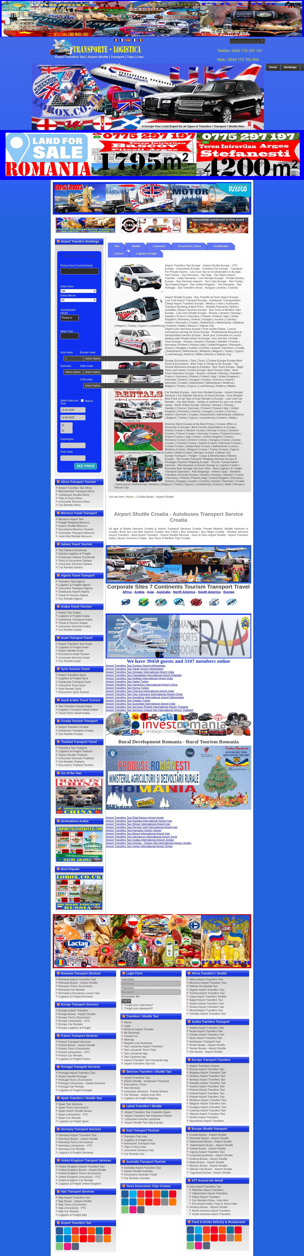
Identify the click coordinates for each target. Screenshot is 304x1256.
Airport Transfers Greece (204, 1065)
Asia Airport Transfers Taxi (205, 1186)
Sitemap (129, 1039)
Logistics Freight (146, 253)
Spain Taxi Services (70, 1104)
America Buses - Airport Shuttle (208, 1207)
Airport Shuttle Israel (70, 650)
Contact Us (130, 1036)
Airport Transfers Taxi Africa (75, 487)
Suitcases (65, 365)
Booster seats (87, 352)
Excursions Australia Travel (140, 1174)
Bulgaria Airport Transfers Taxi (207, 1072)
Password (127, 987)
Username (127, 979)
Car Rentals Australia (137, 1178)
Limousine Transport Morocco (76, 532)
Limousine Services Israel (74, 657)
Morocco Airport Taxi (70, 519)
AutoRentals (221, 246)
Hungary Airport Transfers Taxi (207, 1107)
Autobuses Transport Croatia (75, 730)
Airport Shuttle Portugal (72, 1076)
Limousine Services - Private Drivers (146, 1091)
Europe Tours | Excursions (74, 1017)
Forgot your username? (139, 1005)
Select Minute (68, 295)
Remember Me (130, 996)
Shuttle (136, 246)
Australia (163, 592)
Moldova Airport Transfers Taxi (207, 1100)
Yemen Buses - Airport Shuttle (207, 1048)
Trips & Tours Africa (70, 498)
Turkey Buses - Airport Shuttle (207, 1148)
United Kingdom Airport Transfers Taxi (81, 1166)
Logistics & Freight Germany (75, 1152)
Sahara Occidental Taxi (203, 986)
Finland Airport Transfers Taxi (207, 1089)
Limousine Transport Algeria (75, 588)
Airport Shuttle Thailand (72, 754)
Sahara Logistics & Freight (74, 553)
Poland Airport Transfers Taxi (206, 1096)
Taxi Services (132, 1087)
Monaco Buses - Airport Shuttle (208, 1165)
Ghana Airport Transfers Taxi (206, 1006)
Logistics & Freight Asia (138, 1140)
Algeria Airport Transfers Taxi (206, 989)
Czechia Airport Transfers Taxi (207, 1110)
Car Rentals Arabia (69, 629)
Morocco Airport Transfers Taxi (207, 982)
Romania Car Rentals (71, 989)
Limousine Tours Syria (72, 685)
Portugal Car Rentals (71, 1086)
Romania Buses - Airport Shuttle (78, 982)
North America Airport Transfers (211, 1210)
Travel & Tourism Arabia (72, 623)
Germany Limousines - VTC (75, 1145)
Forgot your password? (139, 1008)
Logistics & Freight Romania (75, 996)
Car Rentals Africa (69, 505)
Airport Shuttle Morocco (72, 525)
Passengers (67, 439)
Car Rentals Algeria (70, 598)
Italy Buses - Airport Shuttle (75, 1201)
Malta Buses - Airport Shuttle (206, 1162)
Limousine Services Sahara (75, 564)
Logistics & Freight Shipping (141, 1098)
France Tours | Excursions (74, 1048)
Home (273, 67)
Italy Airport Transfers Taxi (74, 1197)
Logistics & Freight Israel (73, 647)
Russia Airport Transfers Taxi (206, 1069)
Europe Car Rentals (70, 1024)
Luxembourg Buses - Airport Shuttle (211, 1155)
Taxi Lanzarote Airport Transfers (143, 1046)
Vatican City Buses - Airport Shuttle (210, 1169)
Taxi (116, 246)
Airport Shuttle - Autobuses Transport (146, 1081)
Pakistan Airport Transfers (207, 1190)
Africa (127, 592)
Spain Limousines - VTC (73, 1114)
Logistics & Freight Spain (73, 1121)
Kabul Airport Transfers (206, 1196)
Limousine (159, 246)
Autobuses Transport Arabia (75, 619)
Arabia (139, 592)
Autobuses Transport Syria (74, 681)
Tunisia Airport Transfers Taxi (207, 993)
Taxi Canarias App (135, 1056)
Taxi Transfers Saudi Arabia (75, 706)
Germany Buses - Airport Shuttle (78, 1138)
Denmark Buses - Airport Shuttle (209, 1138)
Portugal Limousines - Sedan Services (81, 1083)
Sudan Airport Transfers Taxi (206, 1003)
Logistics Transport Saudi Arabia (78, 709)
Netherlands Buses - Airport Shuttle (211, 1145)
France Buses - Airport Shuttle (76, 1045)
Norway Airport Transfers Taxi (207, 1079)
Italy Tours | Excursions (72, 1204)
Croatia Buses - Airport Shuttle (207, 1134)
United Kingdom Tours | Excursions (79, 1173)
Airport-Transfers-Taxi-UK (139, 1063)
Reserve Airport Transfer (139, 1029)
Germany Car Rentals (71, 1149)
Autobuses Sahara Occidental (76, 557)
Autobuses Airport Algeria (73, 591)
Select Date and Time (69, 402)
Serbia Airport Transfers (203, 1117)
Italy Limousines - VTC (72, 1207)
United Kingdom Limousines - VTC (79, 1176)
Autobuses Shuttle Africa (73, 494)
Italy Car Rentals (68, 1211)
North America (184, 592)
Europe (228, 592)
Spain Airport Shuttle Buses (75, 1110)
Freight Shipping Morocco (74, 522)
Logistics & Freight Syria (73, 678)
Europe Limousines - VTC (74, 1020)
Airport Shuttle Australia (138, 1171)
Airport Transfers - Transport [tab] (80, 256)
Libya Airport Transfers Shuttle (207, 996)
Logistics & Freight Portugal (75, 1090)
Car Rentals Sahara (70, 567)
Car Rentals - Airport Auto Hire (142, 1094)
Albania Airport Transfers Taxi (207, 1113)
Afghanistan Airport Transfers (209, 1193)
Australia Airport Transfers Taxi (142, 1167)
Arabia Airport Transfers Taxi (206, 1027)
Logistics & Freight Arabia (74, 616)
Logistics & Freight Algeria (74, 584)
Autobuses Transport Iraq (204, 1041)
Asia (150, 592)
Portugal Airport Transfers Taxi (76, 1072)
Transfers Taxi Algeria (71, 581)
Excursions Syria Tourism (73, 692)
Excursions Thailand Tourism (76, 765)
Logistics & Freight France (74, 1058)
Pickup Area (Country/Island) (76, 265)
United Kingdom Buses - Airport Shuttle (82, 1169)
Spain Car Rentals (69, 1117)
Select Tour (66, 331)
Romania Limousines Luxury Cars (79, 993)
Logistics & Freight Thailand (75, 751)
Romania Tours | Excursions (75, 986)
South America (209, 592)
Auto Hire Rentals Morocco (75, 536)
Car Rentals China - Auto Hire (210, 1200)
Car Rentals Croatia (70, 734)
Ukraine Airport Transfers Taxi (207, 1076)
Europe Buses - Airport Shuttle (76, 1014)
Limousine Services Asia (139, 1150)
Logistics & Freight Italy (72, 1214)
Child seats (86, 379)
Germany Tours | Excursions (75, 1142)
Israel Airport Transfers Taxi (206, 1031)
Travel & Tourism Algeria (73, 595)
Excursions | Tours (189, 246)
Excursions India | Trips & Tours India (214, 1203)
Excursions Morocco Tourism (76, 529)
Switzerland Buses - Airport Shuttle (210, 1141)
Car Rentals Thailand (71, 761)
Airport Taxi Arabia (69, 612)
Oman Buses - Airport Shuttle (207, 1044)
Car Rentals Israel (69, 661)
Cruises (119, 253)
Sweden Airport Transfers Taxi (207, 1083)
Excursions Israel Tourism (74, 654)
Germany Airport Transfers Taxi (77, 1135)
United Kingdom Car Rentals (75, 1180)
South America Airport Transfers (211, 1214)
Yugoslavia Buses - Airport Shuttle (210, 1172)
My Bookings (132, 1032)
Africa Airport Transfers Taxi (206, 979)
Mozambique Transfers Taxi (206, 1010)
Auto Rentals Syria (69, 688)
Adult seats (66, 352)
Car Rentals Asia (134, 1153)
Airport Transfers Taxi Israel (75, 643)
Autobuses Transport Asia (139, 1143)
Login (127, 1025)
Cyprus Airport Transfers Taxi (207, 1151)
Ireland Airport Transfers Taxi (206, 1093)
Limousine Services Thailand (76, 758)
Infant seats (86, 365)
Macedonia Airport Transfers (206, 1120)
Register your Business (138, 1043)
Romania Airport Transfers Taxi (77, 979)
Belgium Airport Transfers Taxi (207, 1103)
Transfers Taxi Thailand (72, 747)
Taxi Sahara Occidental (72, 550)
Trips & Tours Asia (135, 1146)
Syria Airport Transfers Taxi (205, 1038)
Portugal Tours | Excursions (75, 1079)
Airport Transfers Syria (72, 675)
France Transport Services (74, 1041)
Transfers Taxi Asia (135, 1136)
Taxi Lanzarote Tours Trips (140, 1049)
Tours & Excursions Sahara (75, 560)
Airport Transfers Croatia (73, 727)
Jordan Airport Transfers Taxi (206, 1034)
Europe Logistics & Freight (74, 1027)
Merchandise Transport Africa (76, 491)
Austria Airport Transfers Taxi (206, 1086)
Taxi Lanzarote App (135, 1053)
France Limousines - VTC (74, 1052)
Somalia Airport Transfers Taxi (207, 1013)
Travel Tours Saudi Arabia (74, 713)
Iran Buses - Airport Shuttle (205, 1051)
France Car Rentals (70, 1055)
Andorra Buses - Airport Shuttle (208, 1158)
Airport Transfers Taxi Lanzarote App (146, 1060)
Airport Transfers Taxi (137, 1077)
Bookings (290, 67)
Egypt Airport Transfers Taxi (206, 999)
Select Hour (67, 286)
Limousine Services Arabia (74, 626)
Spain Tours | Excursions (73, 1107)
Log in (126, 1001)
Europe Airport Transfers (73, 1010)
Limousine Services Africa (74, 501)
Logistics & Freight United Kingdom (79, 1183)
